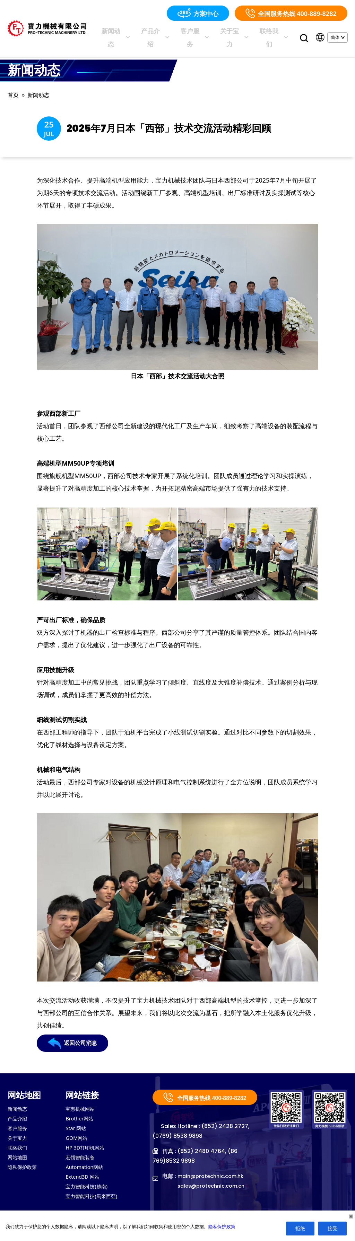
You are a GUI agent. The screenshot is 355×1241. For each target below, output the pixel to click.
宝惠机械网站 (82, 1108)
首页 (14, 85)
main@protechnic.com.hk (214, 1184)
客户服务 (215, 32)
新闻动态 (154, 32)
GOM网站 (78, 1139)
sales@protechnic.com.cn (214, 1194)
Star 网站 (77, 1129)
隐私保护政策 (24, 1170)
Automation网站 (86, 1170)
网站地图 (19, 1160)
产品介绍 (185, 32)
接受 (332, 1228)
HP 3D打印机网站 (88, 1150)
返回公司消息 (74, 1047)
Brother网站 (81, 1119)
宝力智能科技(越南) (89, 1191)
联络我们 (276, 32)
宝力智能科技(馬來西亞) (95, 1202)
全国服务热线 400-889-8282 (291, 13)
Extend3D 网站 (84, 1181)
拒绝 (300, 1228)
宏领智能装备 (82, 1160)
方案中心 (198, 13)
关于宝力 (246, 32)
